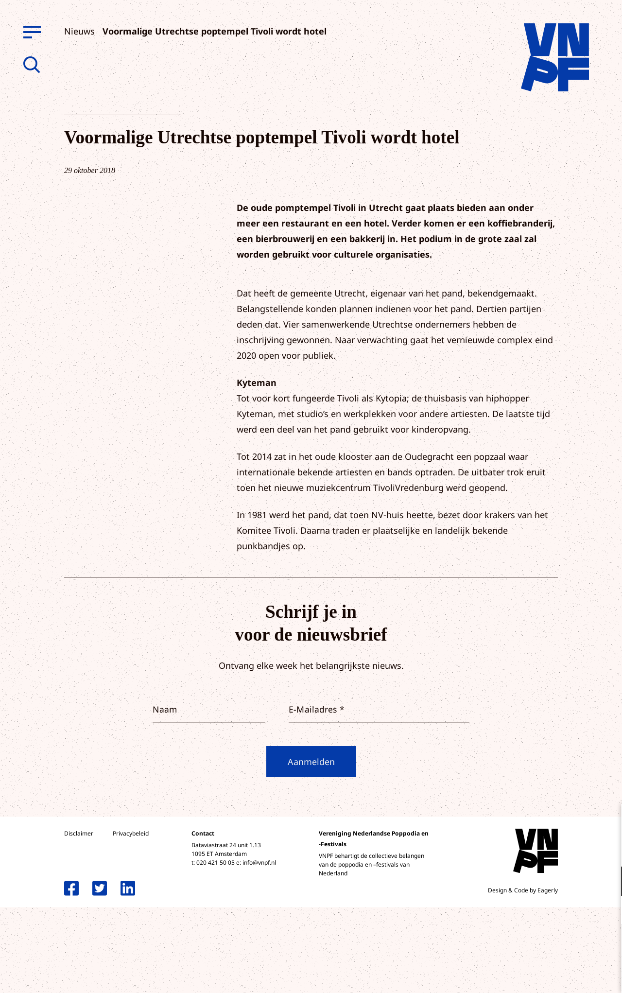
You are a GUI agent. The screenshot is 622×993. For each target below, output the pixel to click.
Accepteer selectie (539, 974)
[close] (607, 821)
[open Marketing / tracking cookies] (606, 911)
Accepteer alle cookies (539, 946)
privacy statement (574, 849)
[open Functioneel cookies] (606, 882)
